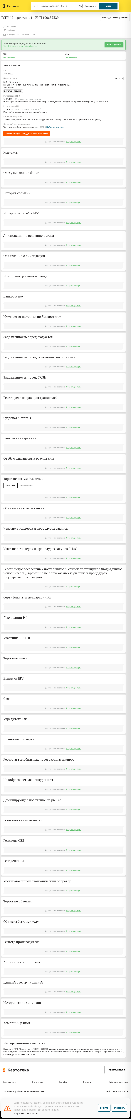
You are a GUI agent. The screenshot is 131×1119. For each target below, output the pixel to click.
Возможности (9, 1081)
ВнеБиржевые (26, 485)
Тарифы (63, 1081)
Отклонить (119, 1108)
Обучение (88, 1081)
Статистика (37, 1081)
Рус (116, 78)
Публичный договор (118, 1081)
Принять (104, 1108)
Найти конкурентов (55, 127)
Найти (108, 6)
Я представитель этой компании (19, 35)
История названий (13, 91)
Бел (121, 78)
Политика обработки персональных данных (24, 1091)
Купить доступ (114, 45)
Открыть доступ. (73, 141)
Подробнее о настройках (26, 1113)
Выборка (9, 30)
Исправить (9, 26)
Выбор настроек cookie (117, 1091)
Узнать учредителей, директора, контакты (27, 133)
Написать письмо (116, 1070)
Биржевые (10, 485)
